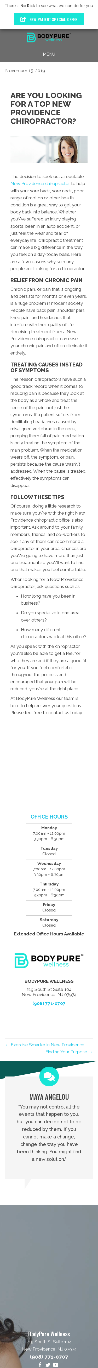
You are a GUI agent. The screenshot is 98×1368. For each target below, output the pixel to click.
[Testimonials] (49, 1127)
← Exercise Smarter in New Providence (44, 1044)
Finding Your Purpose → (69, 1051)
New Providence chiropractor (40, 183)
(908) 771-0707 (49, 1003)
